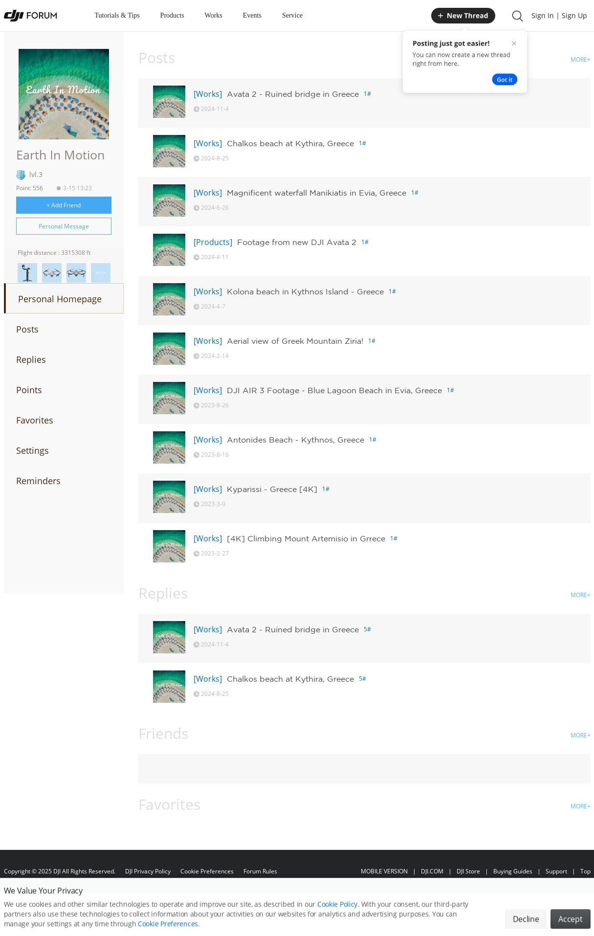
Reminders (38, 481)
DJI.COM (432, 871)
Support (556, 871)
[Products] (213, 242)
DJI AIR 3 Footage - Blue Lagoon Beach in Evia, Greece (334, 390)
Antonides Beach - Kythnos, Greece (295, 439)
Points (29, 390)
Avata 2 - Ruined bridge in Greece (293, 93)
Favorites (34, 420)
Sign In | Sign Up (559, 15)
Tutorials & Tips (117, 15)
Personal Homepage (60, 299)
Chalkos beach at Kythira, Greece (290, 143)
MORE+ (581, 59)
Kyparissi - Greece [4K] (272, 489)
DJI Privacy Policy (148, 871)
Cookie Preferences (207, 871)
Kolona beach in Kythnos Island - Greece (305, 291)
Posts (27, 329)
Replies (31, 359)
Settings (32, 450)
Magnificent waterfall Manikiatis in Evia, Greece (316, 192)
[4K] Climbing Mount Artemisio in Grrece (306, 538)
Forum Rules (260, 871)
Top (585, 871)
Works (213, 15)
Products (172, 15)
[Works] (208, 94)
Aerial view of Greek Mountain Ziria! (295, 340)
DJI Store (468, 871)
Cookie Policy (337, 916)
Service (292, 15)
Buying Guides (512, 871)
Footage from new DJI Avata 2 (296, 242)
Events (252, 15)
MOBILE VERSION (384, 871)
